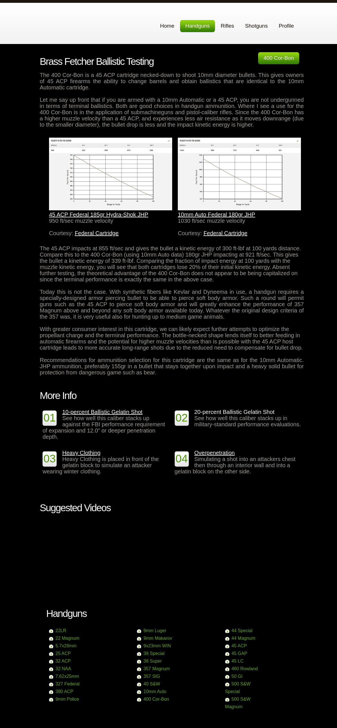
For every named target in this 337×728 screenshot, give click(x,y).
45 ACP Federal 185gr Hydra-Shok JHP (98, 214)
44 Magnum (244, 638)
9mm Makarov (157, 638)
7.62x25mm (67, 676)
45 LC (238, 661)
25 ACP (63, 653)
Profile (286, 26)
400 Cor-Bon (278, 58)
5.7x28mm (66, 645)
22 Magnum (67, 638)
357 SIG (151, 676)
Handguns (197, 26)
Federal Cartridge (97, 233)
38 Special (154, 653)
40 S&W (151, 683)
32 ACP (63, 661)
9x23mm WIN (157, 645)
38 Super (152, 661)
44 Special (242, 630)
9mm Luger (154, 630)
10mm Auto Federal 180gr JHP (216, 214)
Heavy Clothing (81, 453)
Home (167, 26)
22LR (61, 630)
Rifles (227, 26)
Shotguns (256, 26)
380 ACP (64, 691)
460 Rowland (245, 668)
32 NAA (63, 668)
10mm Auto (154, 691)
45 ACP (239, 645)
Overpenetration (214, 453)
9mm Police (67, 699)
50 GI (237, 676)
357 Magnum (156, 668)
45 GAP (239, 653)
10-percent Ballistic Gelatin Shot (102, 412)
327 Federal (67, 683)
